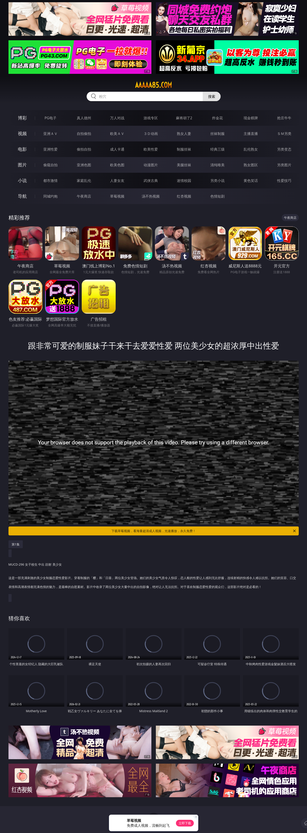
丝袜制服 (217, 133)
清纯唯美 (217, 164)
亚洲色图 (84, 164)
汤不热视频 (151, 196)
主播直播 (251, 133)
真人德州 (84, 117)
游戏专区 (151, 117)
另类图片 (284, 164)
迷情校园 (184, 180)
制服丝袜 (184, 149)
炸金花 (217, 117)
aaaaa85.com (153, 85)
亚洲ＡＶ (50, 133)
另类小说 (217, 180)
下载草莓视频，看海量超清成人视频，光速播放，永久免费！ (204, 531)
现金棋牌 (251, 117)
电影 (22, 149)
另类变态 (284, 149)
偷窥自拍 (50, 164)
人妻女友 (117, 180)
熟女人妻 (184, 133)
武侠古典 (151, 180)
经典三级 (217, 149)
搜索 (211, 96)
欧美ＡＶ (117, 133)
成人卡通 (117, 149)
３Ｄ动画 (151, 133)
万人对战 (117, 117)
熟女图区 (251, 164)
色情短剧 (217, 196)
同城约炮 (50, 196)
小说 (22, 180)
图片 (22, 165)
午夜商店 (84, 196)
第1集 (16, 544)
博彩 (22, 118)
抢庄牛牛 (284, 117)
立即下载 (185, 823)
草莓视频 (117, 196)
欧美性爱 (151, 149)
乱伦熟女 (251, 149)
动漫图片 (151, 164)
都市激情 (50, 180)
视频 (22, 133)
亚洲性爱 (50, 149)
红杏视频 (184, 196)
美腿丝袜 (184, 164)
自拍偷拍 (84, 133)
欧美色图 (117, 164)
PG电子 (50, 117)
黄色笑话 (251, 180)
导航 (22, 196)
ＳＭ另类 (284, 133)
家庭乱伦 (84, 180)
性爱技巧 (284, 180)
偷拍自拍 (84, 149)
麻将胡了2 (184, 117)
